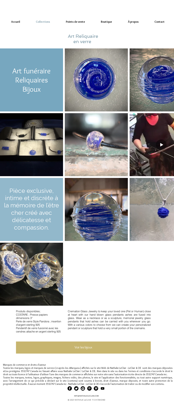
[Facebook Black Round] (69, 388)
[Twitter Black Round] (76, 388)
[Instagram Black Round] (83, 388)
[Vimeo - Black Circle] (96, 388)
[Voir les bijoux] (83, 348)
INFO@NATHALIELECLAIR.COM (86, 396)
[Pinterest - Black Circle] (89, 388)
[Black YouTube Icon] (102, 388)
